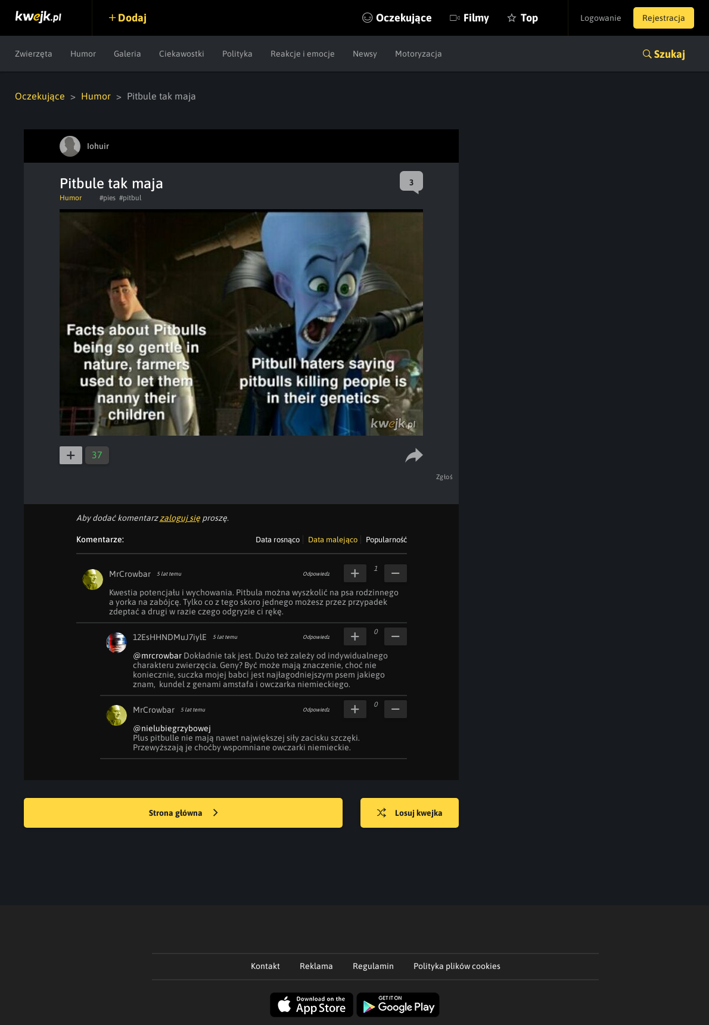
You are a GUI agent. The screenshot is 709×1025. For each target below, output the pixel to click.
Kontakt (265, 966)
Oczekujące (404, 17)
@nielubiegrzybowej (172, 728)
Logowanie (600, 18)
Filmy (476, 17)
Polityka (237, 53)
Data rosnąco (278, 539)
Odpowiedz (316, 574)
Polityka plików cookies (456, 966)
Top (529, 17)
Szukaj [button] (669, 54)
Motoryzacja (418, 53)
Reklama (316, 966)
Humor (83, 53)
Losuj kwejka (410, 813)
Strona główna (183, 813)
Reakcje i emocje (302, 53)
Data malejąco (332, 539)
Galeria (127, 53)
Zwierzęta (33, 53)
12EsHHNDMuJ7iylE (170, 637)
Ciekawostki (181, 53)
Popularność (386, 539)
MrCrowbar (130, 574)
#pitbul (130, 198)
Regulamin (373, 966)
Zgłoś (444, 476)
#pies (107, 198)
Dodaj (132, 17)
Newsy (365, 53)
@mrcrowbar (157, 655)
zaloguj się (180, 518)
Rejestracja (663, 18)
